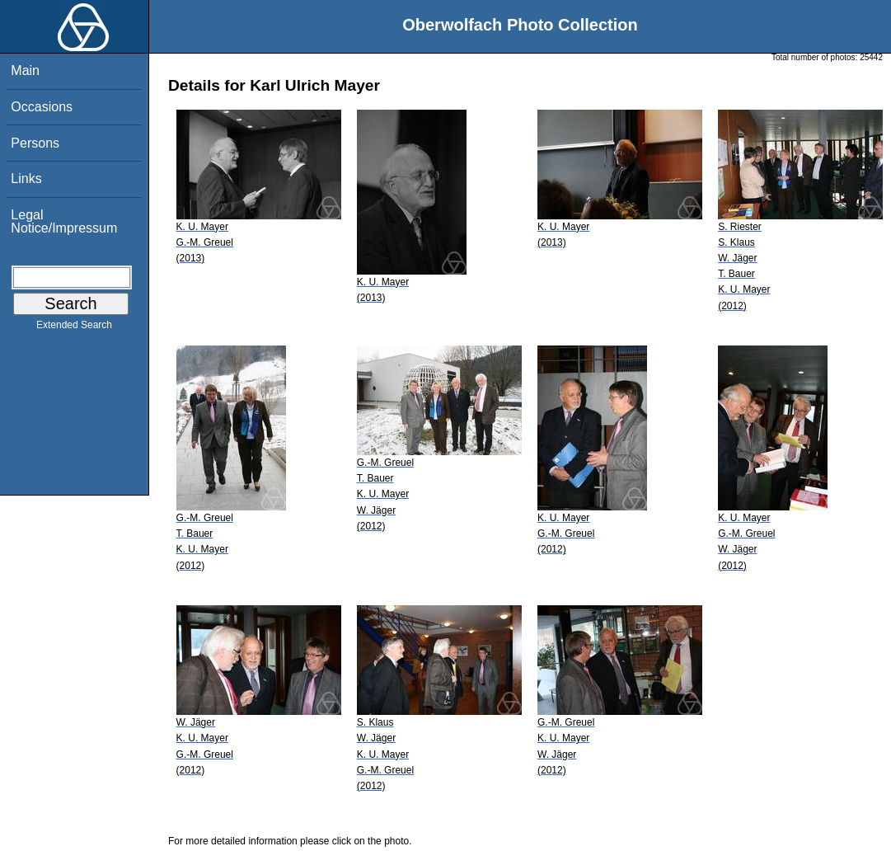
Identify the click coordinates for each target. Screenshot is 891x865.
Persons (35, 143)
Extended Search (74, 328)
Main (25, 70)
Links (26, 179)
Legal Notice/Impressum (64, 221)
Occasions (42, 107)
